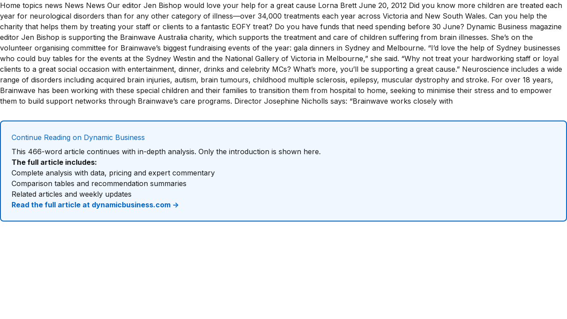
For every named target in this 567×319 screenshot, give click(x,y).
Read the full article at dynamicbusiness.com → (95, 204)
